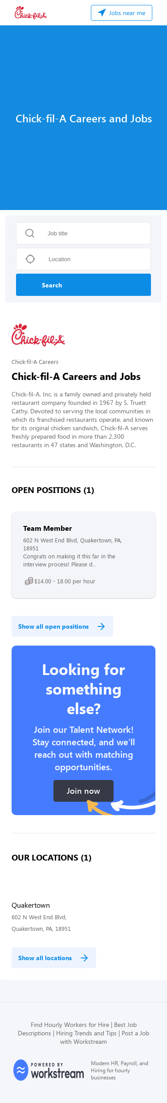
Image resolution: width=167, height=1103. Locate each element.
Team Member (47, 528)
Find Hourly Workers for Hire (70, 1024)
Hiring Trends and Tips (86, 1033)
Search (52, 285)
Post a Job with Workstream (104, 1037)
